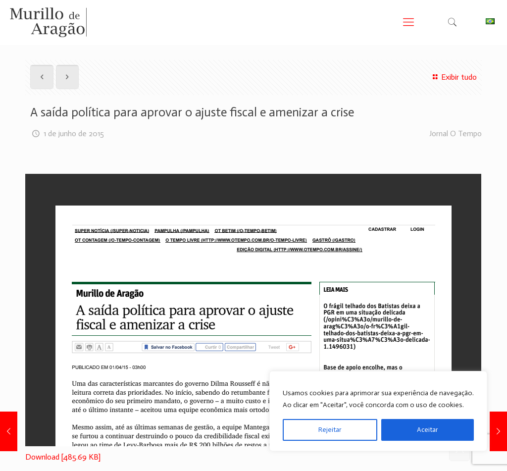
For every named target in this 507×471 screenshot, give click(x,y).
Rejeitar (330, 429)
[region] (378, 411)
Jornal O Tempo (455, 133)
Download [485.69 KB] (63, 457)
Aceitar (427, 429)
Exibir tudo (453, 77)
